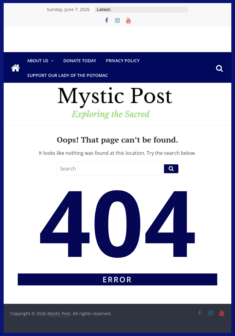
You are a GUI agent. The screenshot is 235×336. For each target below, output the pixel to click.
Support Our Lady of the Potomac (67, 75)
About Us (37, 60)
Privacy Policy (123, 60)
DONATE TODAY (79, 60)
